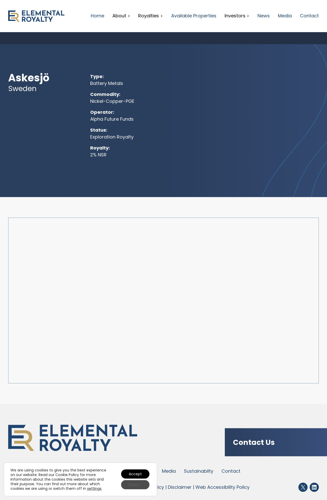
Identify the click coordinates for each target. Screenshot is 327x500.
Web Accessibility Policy (222, 487)
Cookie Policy (67, 474)
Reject (134, 484)
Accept (135, 474)
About (121, 15)
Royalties (150, 15)
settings (94, 488)
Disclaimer (180, 487)
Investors (237, 15)
